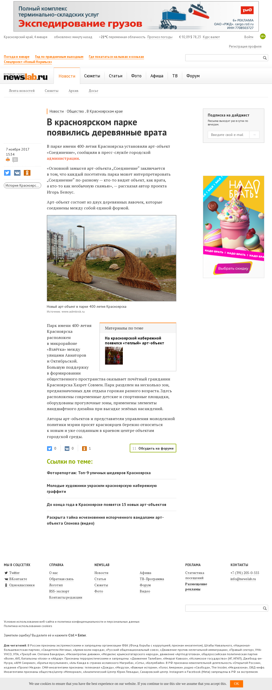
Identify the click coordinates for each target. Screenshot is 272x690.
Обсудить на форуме (156, 448)
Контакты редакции (65, 597)
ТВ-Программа (152, 579)
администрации (63, 158)
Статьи (100, 579)
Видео (145, 591)
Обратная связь (61, 579)
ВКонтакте (15, 579)
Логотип (56, 585)
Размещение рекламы (196, 586)
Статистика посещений (194, 575)
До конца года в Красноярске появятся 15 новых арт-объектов (106, 504)
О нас (53, 572)
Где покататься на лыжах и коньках (116, 57)
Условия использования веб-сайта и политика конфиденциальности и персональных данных (71, 621)
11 (15, 159)
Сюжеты (101, 585)
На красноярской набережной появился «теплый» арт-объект (134, 340)
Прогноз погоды (159, 37)
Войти (248, 37)
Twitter (12, 572)
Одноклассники (19, 585)
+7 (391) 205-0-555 (245, 572)
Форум (145, 585)
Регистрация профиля (245, 46)
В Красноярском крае (105, 111)
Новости (57, 111)
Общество (75, 111)
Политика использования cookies (28, 626)
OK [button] (236, 684)
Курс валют (211, 37)
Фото (98, 591)
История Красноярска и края (23, 185)
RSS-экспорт (59, 591)
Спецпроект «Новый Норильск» (28, 62)
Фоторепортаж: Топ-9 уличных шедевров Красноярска (99, 472)
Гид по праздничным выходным (59, 57)
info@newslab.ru (243, 579)
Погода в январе (16, 57)
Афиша (145, 572)
